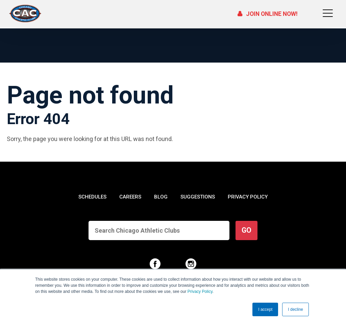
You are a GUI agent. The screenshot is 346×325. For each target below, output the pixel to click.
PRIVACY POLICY (247, 197)
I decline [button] (295, 309)
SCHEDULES (92, 197)
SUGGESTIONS (197, 197)
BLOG (161, 197)
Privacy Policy (200, 291)
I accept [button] (265, 309)
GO (246, 230)
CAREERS (130, 197)
